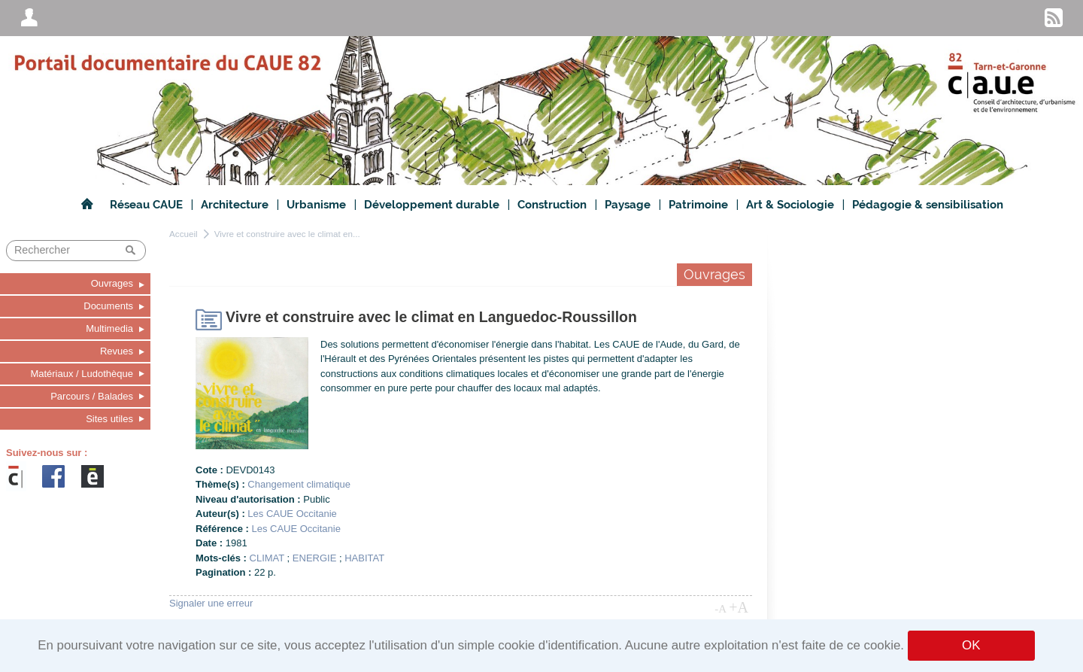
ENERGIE (315, 558)
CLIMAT (267, 558)
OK (971, 645)
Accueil (183, 234)
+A (738, 607)
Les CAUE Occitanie (292, 513)
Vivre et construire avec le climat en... (287, 234)
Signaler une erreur (211, 603)
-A (720, 609)
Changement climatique (298, 484)
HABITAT (364, 558)
